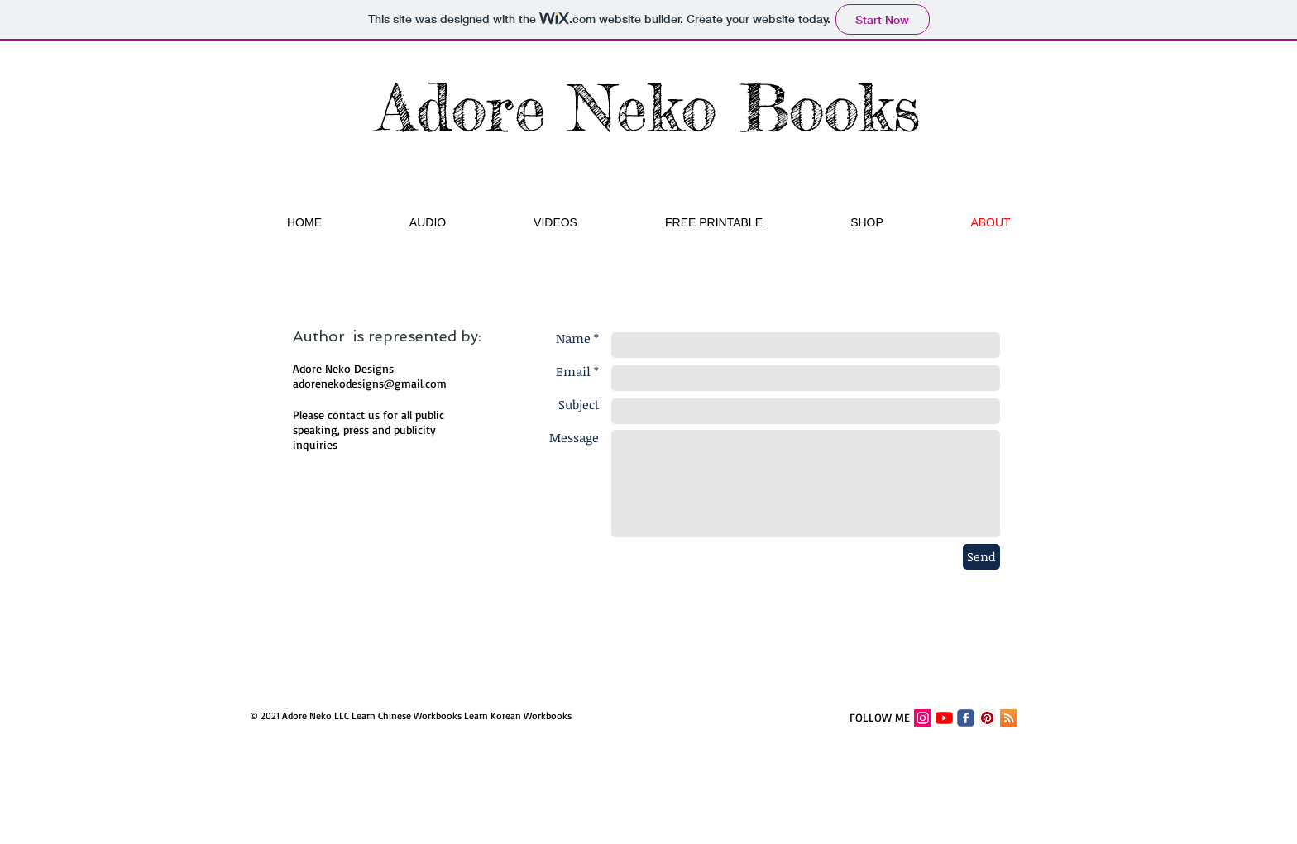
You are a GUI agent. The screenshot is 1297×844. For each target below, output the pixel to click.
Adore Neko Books (649, 107)
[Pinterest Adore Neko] (987, 718)
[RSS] (1008, 718)
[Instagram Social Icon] (922, 718)
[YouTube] (944, 718)
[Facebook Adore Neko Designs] (965, 718)
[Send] (981, 557)
